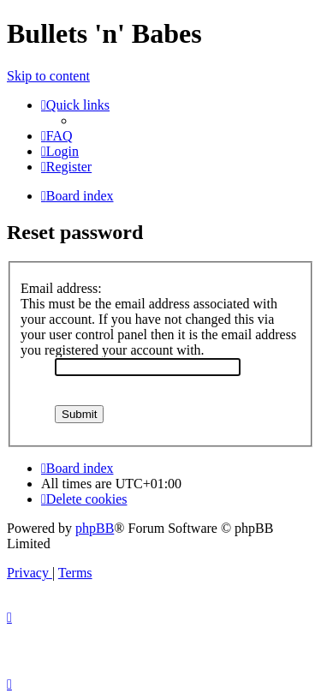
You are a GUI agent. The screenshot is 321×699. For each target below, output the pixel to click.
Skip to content (48, 76)
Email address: (61, 288)
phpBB (94, 528)
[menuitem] (57, 135)
